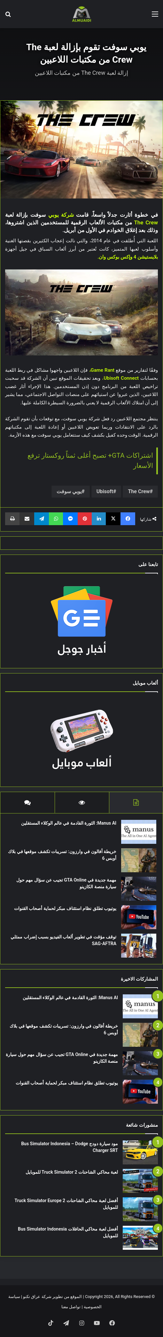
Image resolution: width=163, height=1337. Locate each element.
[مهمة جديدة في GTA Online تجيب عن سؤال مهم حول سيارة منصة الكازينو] (138, 889)
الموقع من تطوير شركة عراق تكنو (52, 1296)
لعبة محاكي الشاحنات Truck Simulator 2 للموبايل (72, 1172)
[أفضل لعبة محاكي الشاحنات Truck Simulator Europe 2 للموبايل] (140, 1209)
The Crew (139, 491)
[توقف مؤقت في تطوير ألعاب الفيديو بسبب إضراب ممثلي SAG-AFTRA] (138, 946)
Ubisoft (105, 491)
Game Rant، (102, 370)
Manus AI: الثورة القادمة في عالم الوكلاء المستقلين (68, 823)
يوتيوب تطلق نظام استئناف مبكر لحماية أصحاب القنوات (65, 908)
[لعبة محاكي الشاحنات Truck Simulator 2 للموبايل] (140, 1181)
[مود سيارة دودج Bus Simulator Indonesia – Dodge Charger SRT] (140, 1152)
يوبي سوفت (69, 491)
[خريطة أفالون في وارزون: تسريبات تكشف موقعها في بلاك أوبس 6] (138, 860)
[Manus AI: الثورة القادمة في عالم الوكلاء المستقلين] (138, 832)
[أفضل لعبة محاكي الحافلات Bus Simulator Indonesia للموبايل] (140, 1238)
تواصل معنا (71, 1306)
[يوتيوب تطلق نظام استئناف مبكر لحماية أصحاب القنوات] (138, 917)
